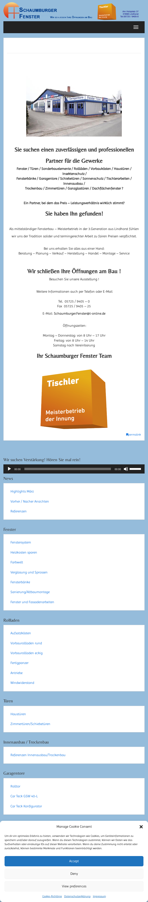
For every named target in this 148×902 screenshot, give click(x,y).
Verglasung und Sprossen (29, 572)
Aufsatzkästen (20, 633)
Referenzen (18, 511)
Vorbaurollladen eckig (26, 653)
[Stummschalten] (126, 469)
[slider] (67, 469)
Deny (74, 874)
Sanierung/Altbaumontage (30, 592)
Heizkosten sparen (23, 552)
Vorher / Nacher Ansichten (29, 501)
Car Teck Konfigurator (26, 806)
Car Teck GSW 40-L (24, 796)
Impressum (99, 896)
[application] (74, 469)
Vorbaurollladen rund (26, 643)
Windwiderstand (22, 683)
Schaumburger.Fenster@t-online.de (79, 313)
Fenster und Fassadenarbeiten (32, 602)
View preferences (74, 886)
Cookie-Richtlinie (52, 896)
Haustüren (18, 714)
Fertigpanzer (19, 663)
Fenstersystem (20, 542)
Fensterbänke (20, 582)
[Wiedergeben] (9, 469)
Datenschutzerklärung (77, 896)
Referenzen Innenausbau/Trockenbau (38, 755)
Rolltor (15, 786)
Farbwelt (16, 562)
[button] (141, 826)
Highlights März (22, 491)
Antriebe (16, 673)
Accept (74, 861)
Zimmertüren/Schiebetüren (30, 724)
